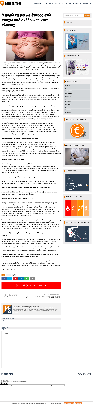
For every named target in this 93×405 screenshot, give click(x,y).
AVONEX (68, 85)
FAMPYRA (68, 99)
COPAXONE (69, 93)
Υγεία (14, 275)
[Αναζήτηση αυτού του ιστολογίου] (74, 15)
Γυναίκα (9, 275)
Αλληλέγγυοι (5, 29)
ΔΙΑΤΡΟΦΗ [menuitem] (52, 3)
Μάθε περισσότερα (69, 403)
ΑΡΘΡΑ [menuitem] (68, 3)
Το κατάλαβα (78, 403)
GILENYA (68, 101)
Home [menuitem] (29, 3)
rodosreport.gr (10, 269)
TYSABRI (68, 112)
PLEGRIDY (68, 104)
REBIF (67, 107)
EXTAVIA (68, 96)
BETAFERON (69, 90)
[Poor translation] (5, 383)
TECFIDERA (69, 109)
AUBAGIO (68, 88)
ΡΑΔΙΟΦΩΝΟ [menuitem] (76, 3)
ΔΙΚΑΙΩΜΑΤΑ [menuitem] (37, 3)
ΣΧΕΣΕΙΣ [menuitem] (60, 3)
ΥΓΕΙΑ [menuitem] (45, 3)
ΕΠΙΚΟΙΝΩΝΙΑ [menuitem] (86, 3)
